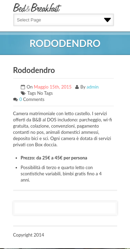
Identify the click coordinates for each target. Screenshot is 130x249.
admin (93, 87)
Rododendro (34, 70)
